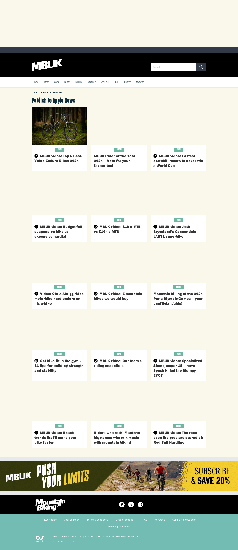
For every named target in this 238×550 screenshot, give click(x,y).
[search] (201, 67)
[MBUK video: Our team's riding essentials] (119, 331)
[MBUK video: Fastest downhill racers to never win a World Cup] (178, 126)
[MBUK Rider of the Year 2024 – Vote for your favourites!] (119, 126)
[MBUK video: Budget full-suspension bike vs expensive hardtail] (59, 196)
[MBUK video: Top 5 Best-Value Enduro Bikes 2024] (59, 126)
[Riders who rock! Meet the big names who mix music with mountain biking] (119, 402)
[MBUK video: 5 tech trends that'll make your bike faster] (59, 402)
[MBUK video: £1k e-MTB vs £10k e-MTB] (119, 196)
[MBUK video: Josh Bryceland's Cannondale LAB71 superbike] (178, 196)
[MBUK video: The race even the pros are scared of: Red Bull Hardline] (178, 402)
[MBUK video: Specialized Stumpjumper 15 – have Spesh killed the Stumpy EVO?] (178, 331)
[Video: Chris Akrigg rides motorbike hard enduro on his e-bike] (59, 264)
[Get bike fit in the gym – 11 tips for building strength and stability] (59, 331)
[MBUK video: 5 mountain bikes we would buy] (119, 264)
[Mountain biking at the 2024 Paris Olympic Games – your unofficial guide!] (178, 264)
